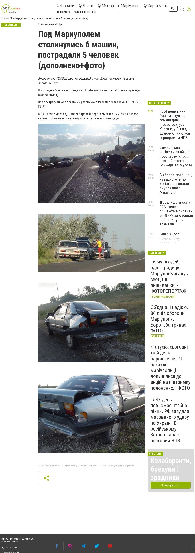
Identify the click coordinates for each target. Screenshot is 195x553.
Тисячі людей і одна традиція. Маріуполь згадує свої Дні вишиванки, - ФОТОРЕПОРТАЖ (169, 276)
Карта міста (156, 6)
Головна (5, 18)
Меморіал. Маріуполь (118, 6)
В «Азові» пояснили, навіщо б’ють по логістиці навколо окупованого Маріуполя (176, 184)
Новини (65, 6)
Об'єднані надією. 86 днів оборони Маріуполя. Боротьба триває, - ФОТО (170, 319)
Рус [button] (173, 8)
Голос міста (63, 11)
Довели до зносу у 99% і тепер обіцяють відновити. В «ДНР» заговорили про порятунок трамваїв (176, 213)
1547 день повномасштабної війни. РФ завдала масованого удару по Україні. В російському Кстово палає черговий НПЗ (170, 420)
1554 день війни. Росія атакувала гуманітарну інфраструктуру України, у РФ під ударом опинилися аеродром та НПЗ (175, 124)
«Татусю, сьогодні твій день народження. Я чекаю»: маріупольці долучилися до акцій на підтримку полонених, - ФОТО (170, 367)
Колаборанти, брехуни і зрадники (171, 469)
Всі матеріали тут (170, 485)
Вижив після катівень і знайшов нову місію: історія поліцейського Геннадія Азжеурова (176, 156)
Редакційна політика (85, 11)
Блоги (86, 6)
